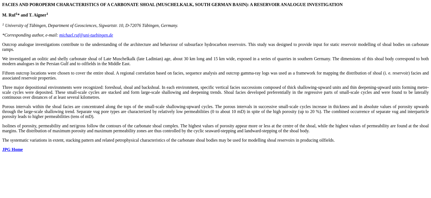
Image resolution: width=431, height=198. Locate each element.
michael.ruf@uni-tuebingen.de (86, 35)
